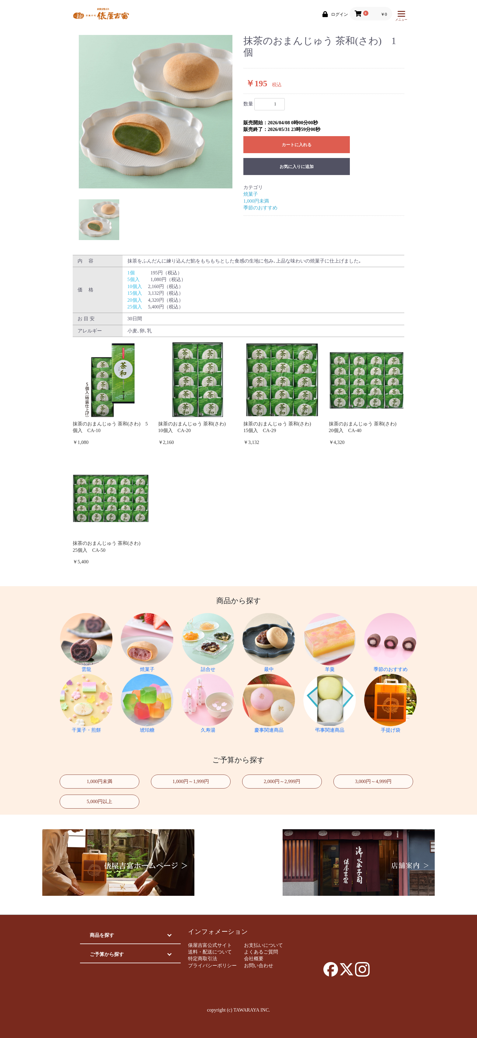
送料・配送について (210, 951)
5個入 (133, 279)
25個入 (134, 306)
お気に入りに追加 (297, 166)
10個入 (134, 286)
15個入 (134, 293)
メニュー (401, 17)
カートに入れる (297, 145)
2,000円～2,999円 (282, 781)
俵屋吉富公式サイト (210, 945)
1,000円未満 (256, 201)
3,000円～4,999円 (373, 781)
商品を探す (102, 935)
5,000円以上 (99, 801)
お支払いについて (263, 945)
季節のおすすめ (260, 207)
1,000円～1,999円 (190, 781)
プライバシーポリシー (212, 965)
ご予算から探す (107, 954)
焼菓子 (250, 194)
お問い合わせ (258, 965)
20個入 (134, 300)
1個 (131, 272)
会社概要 (253, 958)
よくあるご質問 (261, 951)
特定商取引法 (202, 958)
